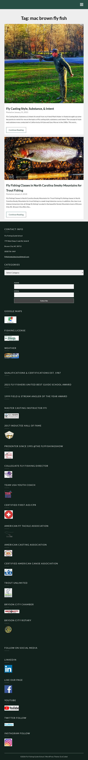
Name (16, 283)
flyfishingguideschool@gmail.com (16, 257)
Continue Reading (16, 130)
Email (16, 291)
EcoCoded (64, 757)
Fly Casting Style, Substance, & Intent (30, 108)
